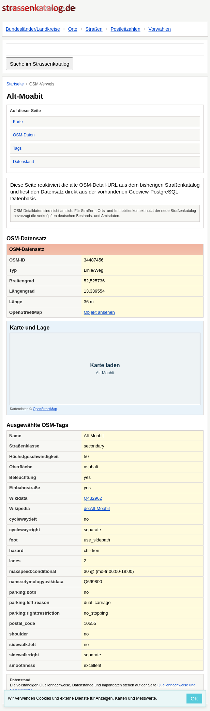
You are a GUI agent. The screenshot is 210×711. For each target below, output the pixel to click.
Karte (18, 121)
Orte (72, 29)
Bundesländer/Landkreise (33, 29)
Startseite (15, 84)
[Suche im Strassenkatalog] (105, 49)
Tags (17, 148)
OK (194, 698)
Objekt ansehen (99, 312)
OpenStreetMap (45, 409)
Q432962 (93, 498)
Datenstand (23, 161)
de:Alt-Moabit (97, 508)
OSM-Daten (23, 135)
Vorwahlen (160, 29)
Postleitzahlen (125, 29)
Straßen (94, 29)
